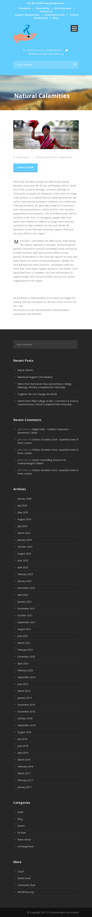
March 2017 (23, 773)
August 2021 (24, 629)
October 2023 (24, 546)
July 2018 (22, 739)
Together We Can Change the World (37, 394)
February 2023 (25, 574)
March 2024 (23, 533)
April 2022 (22, 594)
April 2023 (22, 567)
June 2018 (22, 745)
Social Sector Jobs (54, 14)
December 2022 (26, 588)
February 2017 (25, 780)
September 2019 (26, 677)
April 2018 (22, 752)
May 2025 (22, 512)
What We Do (43, 8)
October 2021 (24, 615)
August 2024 (24, 519)
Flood (47, 157)
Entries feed (23, 878)
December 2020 (26, 656)
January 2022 (24, 601)
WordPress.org (25, 892)
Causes (39, 157)
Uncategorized (25, 846)
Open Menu (74, 28)
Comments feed (26, 885)
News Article (24, 839)
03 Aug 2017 (22, 157)
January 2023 (24, 581)
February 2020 (25, 670)
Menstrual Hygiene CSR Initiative (35, 377)
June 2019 (22, 684)
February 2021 (25, 649)
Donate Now (25, 167)
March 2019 (23, 691)
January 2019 (24, 697)
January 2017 (24, 787)
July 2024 (22, 526)
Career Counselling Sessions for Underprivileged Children (41, 461)
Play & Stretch (25, 370)
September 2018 (26, 725)
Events (21, 825)
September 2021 (26, 622)
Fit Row (21, 832)
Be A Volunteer (63, 8)
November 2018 (26, 711)
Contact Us (46, 11)
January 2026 (24, 498)
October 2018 (24, 718)
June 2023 (22, 560)
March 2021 (23, 642)
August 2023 (24, 553)
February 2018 (25, 766)
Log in (20, 871)
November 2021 (26, 608)
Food (55, 157)
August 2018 (24, 732)
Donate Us (25, 8)
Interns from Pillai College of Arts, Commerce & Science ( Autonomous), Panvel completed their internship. (47, 402)
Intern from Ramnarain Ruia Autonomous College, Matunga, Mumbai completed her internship (44, 385)
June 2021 (22, 636)
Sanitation (65, 157)
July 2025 (22, 505)
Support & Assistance (27, 14)
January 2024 (24, 539)
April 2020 (22, 663)
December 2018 (26, 704)
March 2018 (23, 759)
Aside (20, 812)
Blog (55, 17)
